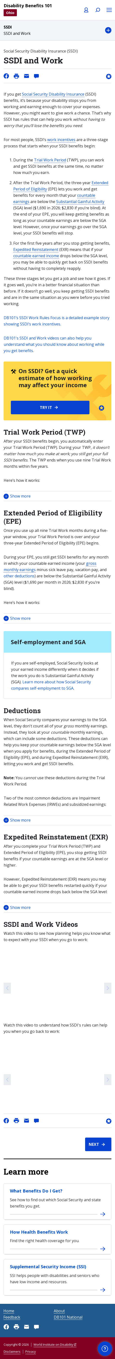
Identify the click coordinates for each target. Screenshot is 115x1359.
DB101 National (68, 1317)
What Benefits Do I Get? (36, 1191)
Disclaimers (12, 1351)
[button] (57, 30)
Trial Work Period (50, 160)
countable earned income (36, 255)
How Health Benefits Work (39, 1232)
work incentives (61, 139)
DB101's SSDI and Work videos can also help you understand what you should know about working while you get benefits (54, 344)
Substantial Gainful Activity (80, 201)
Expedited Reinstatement (35, 249)
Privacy (30, 1351)
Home (8, 1311)
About (59, 1311)
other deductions (19, 576)
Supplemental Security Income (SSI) (48, 1266)
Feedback (11, 1317)
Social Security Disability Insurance (53, 94)
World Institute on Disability (53, 1344)
